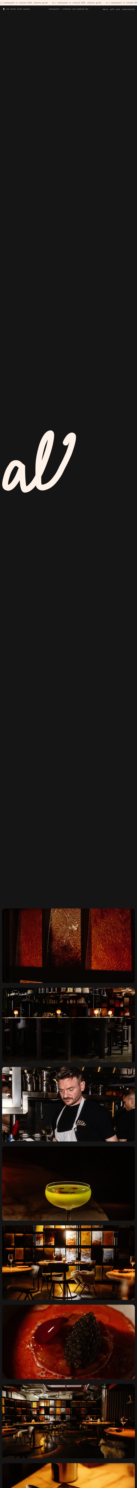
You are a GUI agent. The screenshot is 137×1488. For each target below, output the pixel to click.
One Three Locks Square (18, 9)
